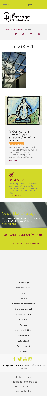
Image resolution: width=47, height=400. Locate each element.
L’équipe (23, 298)
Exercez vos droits (23, 386)
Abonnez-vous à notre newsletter (24, 243)
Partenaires (23, 335)
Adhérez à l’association (23, 303)
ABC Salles (23, 341)
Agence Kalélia (23, 391)
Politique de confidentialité (23, 381)
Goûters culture (16, 144)
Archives (23, 351)
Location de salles (23, 314)
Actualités (23, 319)
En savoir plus (15, 195)
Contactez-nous (9, 224)
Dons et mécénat (23, 309)
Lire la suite (14, 160)
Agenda (30, 5)
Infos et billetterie (24, 330)
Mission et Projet (23, 287)
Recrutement (23, 346)
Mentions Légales (23, 377)
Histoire (23, 293)
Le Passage (23, 282)
